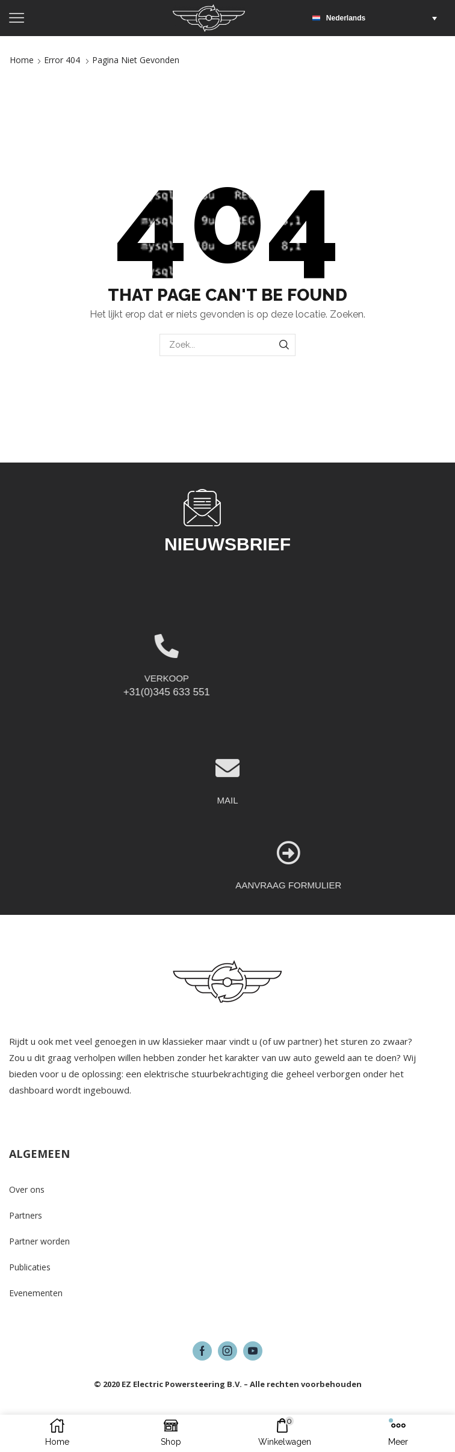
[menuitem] (377, 18)
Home (22, 60)
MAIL (227, 853)
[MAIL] (227, 821)
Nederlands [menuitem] (345, 18)
